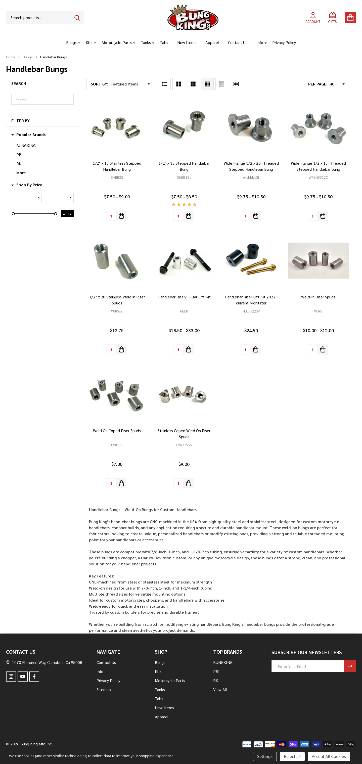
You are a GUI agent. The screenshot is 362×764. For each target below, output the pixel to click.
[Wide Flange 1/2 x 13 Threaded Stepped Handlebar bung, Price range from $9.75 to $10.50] (318, 127)
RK (18, 163)
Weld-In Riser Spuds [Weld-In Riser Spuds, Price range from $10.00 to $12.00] (318, 296)
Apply (67, 214)
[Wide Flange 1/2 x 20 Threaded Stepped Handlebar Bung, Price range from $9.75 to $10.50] (251, 127)
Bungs (71, 42)
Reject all (292, 756)
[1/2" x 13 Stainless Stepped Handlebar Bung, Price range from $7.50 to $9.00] (117, 127)
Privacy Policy (284, 42)
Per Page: (318, 83)
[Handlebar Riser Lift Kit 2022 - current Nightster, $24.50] (251, 260)
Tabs (164, 42)
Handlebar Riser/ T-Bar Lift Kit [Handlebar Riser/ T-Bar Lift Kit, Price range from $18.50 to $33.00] (184, 296)
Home (10, 57)
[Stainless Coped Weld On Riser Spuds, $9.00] (184, 394)
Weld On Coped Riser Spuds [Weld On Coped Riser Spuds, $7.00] (117, 430)
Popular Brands (28, 134)
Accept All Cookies (329, 756)
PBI (19, 154)
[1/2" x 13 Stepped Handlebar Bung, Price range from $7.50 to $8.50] (184, 127)
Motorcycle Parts (117, 42)
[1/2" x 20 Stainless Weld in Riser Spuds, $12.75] (117, 260)
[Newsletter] (350, 666)
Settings (265, 756)
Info (259, 42)
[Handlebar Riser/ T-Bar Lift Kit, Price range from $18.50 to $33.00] (184, 260)
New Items (186, 42)
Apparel (212, 42)
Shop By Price (26, 184)
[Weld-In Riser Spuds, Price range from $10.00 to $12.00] (318, 260)
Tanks (146, 42)
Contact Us (237, 42)
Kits (89, 42)
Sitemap (104, 689)
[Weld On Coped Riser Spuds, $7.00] (117, 394)
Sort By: (99, 83)
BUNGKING (26, 145)
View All (220, 689)
